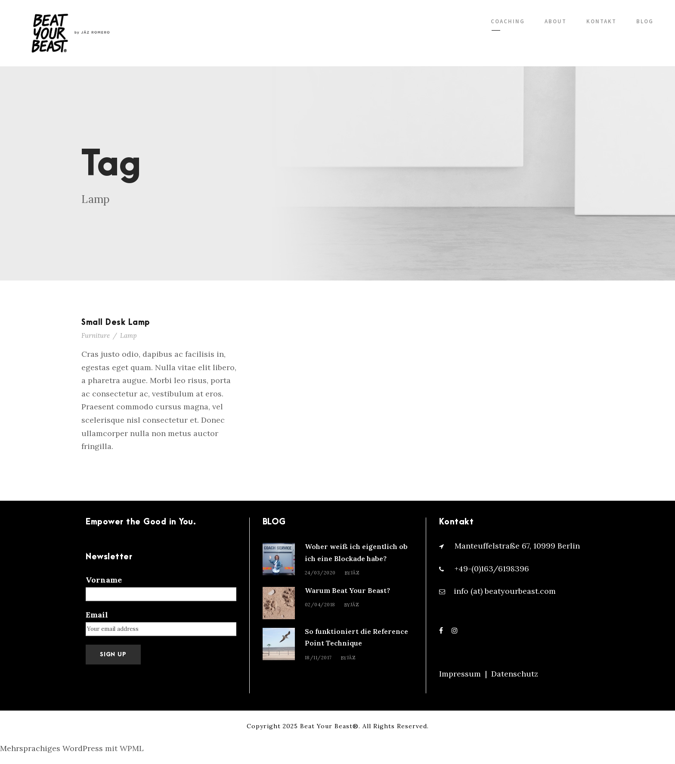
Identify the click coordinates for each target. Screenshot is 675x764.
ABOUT (556, 21)
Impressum (460, 674)
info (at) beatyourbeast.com (505, 591)
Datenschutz (514, 674)
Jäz (355, 573)
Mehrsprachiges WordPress (51, 748)
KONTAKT (601, 21)
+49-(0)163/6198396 (492, 569)
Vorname (104, 580)
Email (97, 615)
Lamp (128, 335)
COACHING (508, 21)
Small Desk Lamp (115, 322)
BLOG (644, 21)
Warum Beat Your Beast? (347, 590)
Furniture (95, 335)
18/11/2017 (318, 658)
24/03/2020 (320, 573)
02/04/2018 (320, 605)
